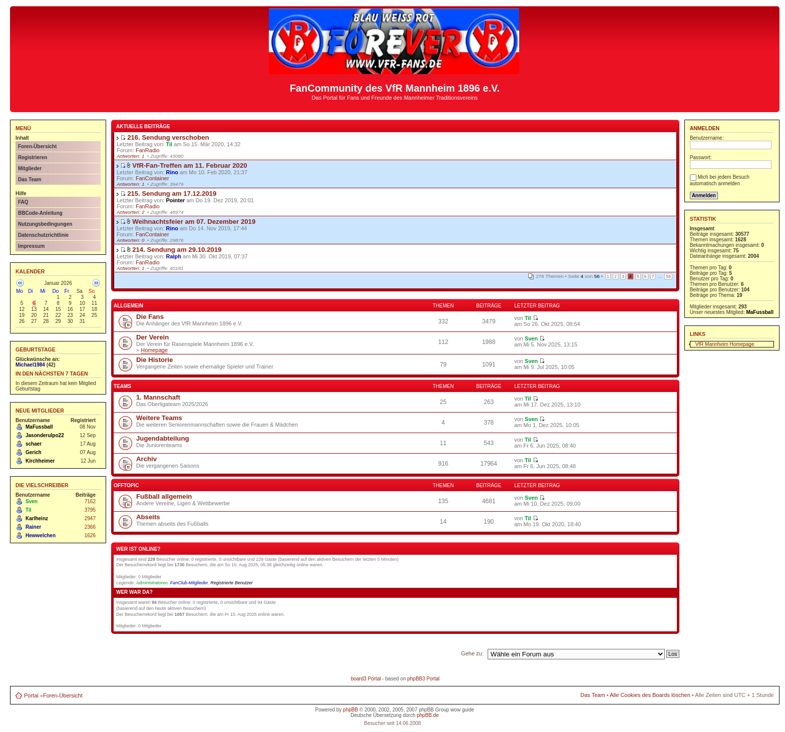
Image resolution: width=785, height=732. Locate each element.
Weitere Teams (159, 418)
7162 (90, 501)
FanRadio (148, 150)
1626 (90, 535)
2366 (90, 527)
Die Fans (150, 316)
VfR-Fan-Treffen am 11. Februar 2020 (189, 165)
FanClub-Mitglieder (189, 582)
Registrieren (32, 157)
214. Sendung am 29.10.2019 (176, 249)
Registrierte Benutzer (231, 582)
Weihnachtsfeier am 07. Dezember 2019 (193, 221)
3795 (90, 510)
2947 (90, 518)
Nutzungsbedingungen (45, 224)
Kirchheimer (40, 461)
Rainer (33, 527)
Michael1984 (30, 365)
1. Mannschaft (158, 397)
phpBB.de (428, 715)
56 (668, 276)
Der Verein (152, 337)
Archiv (146, 459)
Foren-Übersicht (37, 146)
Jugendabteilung (162, 438)
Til (28, 510)
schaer (34, 444)
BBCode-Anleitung (40, 213)
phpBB (350, 709)
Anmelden (705, 128)
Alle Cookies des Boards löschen (650, 695)
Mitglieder (30, 168)
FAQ (23, 202)
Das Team (30, 179)
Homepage (154, 350)
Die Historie (154, 359)
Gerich (34, 452)
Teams (122, 386)
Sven (32, 501)
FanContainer (152, 178)
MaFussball (39, 427)
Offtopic (126, 485)
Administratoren (152, 582)
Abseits (148, 517)
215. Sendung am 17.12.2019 (171, 193)
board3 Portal (366, 678)
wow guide (462, 709)
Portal (31, 695)
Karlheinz (37, 518)
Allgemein (128, 305)
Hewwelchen (41, 535)
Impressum (31, 246)
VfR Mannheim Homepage (724, 344)
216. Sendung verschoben (168, 137)
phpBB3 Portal (423, 678)
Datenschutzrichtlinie (43, 235)
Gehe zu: (472, 653)
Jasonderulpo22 (45, 435)
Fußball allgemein (164, 496)
